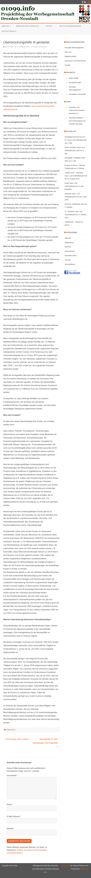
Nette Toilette (74, 78)
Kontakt (49, 26)
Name (10, 804)
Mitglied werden (70, 56)
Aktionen (68, 238)
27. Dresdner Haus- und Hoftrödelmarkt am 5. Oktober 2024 (75, 215)
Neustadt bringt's (75, 82)
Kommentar (12, 775)
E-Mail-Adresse (14, 816)
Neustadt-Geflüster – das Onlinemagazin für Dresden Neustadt (77, 121)
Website (10, 829)
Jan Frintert (9, 47)
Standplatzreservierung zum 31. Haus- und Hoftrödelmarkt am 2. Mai (75, 140)
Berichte (68, 247)
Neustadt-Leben (71, 255)
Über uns (5, 26)
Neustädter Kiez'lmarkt (77, 94)
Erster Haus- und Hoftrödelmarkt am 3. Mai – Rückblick (75, 186)
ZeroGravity (65, 866)
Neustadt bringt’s (9, 31)
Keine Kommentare (40, 47)
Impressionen (70, 251)
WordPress (84, 869)
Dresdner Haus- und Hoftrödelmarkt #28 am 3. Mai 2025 (75, 197)
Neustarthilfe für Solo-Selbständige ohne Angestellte (45, 743)
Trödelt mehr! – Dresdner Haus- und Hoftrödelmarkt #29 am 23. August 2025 (76, 176)
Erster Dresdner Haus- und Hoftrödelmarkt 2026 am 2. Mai (74, 150)
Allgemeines (10, 730)
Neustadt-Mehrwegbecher (70, 26)
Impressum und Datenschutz (27, 26)
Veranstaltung (70, 264)
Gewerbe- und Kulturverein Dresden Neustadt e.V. (77, 110)
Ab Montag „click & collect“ (17, 739)
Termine (68, 260)
